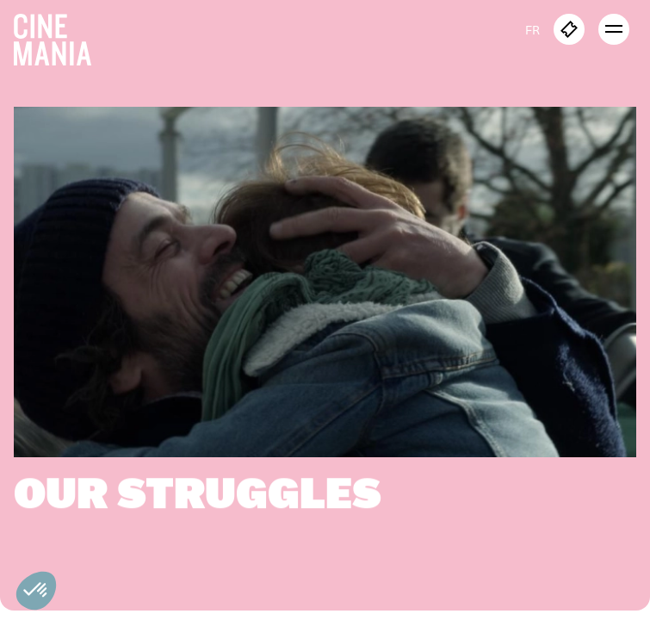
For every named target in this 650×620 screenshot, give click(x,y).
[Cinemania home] (59, 36)
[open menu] (613, 29)
